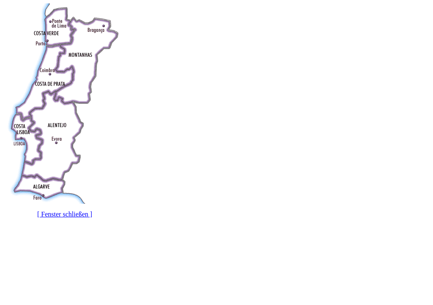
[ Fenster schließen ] (64, 214)
